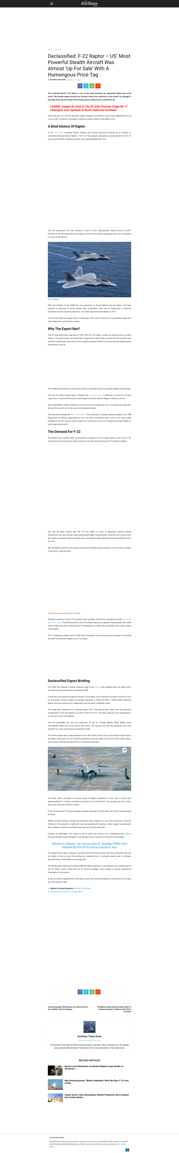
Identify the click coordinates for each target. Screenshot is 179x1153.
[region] (89, 26)
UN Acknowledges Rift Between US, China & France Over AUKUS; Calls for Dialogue (68, 1008)
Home (50, 50)
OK (127, 1150)
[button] (51, 3)
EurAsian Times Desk (58, 80)
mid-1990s (58, 133)
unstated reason (96, 395)
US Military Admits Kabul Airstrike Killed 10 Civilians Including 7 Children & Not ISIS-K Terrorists (114, 1009)
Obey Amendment (77, 414)
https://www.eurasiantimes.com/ (89, 1040)
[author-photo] (89, 1033)
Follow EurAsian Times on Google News (66, 892)
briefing (98, 687)
